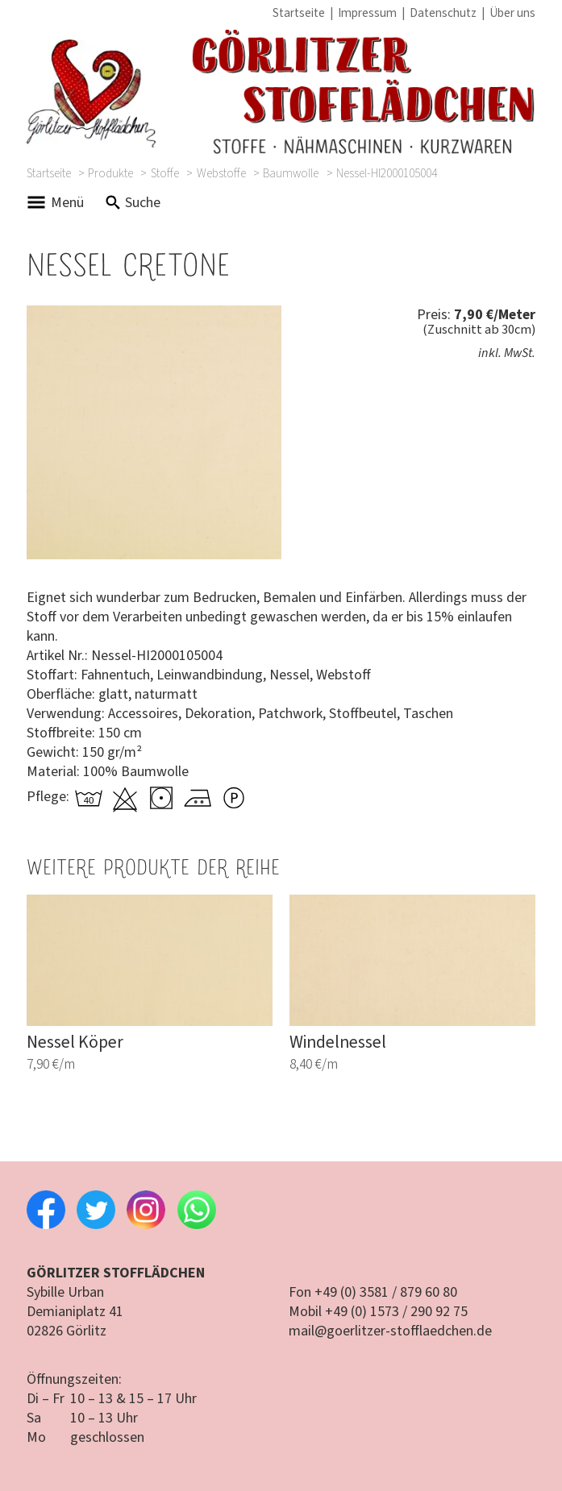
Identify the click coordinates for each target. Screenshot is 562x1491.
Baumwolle (290, 174)
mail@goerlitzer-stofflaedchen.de (390, 1331)
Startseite (299, 13)
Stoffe (165, 174)
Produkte (110, 174)
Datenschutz (443, 13)
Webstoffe (221, 174)
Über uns (512, 13)
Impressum (367, 13)
